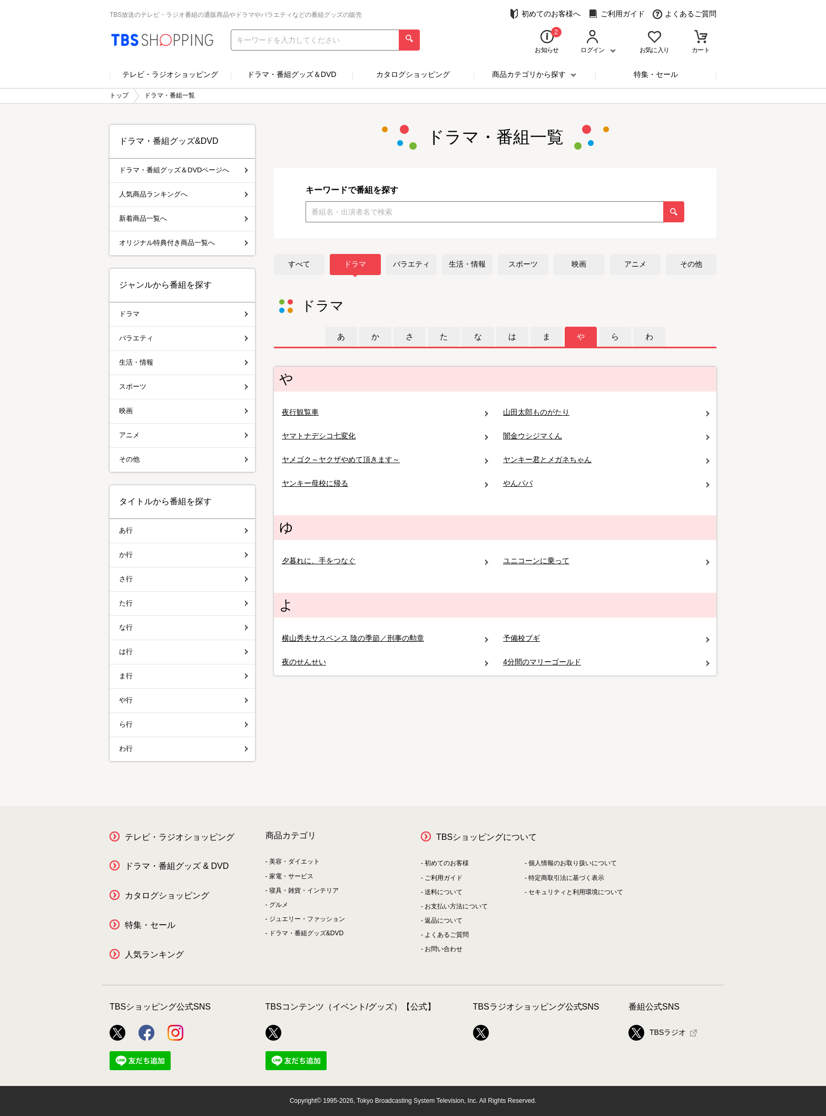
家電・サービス (291, 876)
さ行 (183, 579)
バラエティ (411, 264)
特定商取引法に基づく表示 (566, 878)
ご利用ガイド (616, 14)
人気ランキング (154, 954)
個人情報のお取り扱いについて (572, 863)
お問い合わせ (444, 949)
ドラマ (355, 264)
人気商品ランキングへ (183, 194)
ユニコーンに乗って (606, 560)
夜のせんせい (385, 662)
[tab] (341, 337)
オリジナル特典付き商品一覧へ (183, 243)
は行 (183, 651)
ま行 (183, 676)
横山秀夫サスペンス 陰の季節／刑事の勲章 (385, 638)
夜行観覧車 (385, 412)
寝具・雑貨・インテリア (304, 890)
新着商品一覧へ (183, 218)
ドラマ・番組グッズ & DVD (177, 866)
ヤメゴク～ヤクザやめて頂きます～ (385, 459)
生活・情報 (467, 264)
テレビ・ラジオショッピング (170, 74)
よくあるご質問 (684, 14)
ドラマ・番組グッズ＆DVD (292, 74)
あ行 (183, 530)
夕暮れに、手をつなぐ (385, 560)
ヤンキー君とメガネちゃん (606, 459)
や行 (183, 700)
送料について (444, 892)
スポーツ (523, 264)
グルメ (278, 904)
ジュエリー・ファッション (307, 919)
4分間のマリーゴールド (606, 662)
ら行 (183, 724)
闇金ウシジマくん (606, 436)
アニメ (635, 264)
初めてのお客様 (447, 863)
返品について (444, 920)
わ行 (183, 748)
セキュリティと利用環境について (575, 892)
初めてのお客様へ (545, 14)
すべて (299, 264)
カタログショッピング (413, 74)
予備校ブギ (606, 638)
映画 (579, 264)
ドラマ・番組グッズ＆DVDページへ (183, 170)
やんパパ (606, 483)
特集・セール (656, 74)
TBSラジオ (657, 1033)
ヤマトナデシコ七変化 (385, 436)
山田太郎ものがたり (606, 412)
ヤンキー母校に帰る (385, 483)
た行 (183, 603)
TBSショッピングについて (486, 837)
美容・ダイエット (294, 861)
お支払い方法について (456, 906)
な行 (183, 627)
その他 (691, 264)
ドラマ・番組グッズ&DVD (306, 933)
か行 (183, 555)
